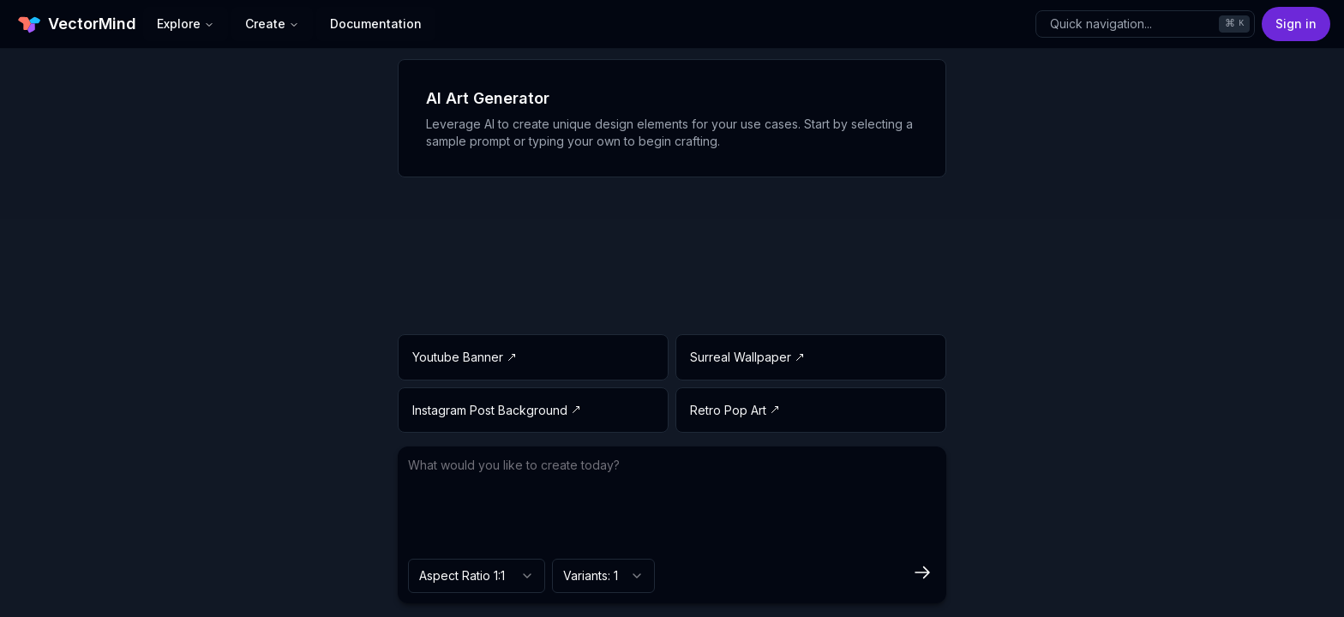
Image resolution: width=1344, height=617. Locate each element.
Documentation (376, 23)
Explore (185, 23)
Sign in (1296, 23)
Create (272, 23)
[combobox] (476, 576)
